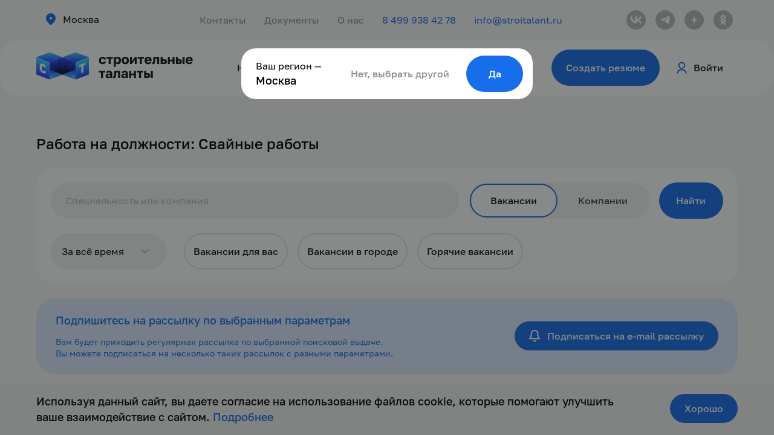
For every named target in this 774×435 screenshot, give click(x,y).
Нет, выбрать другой (400, 74)
